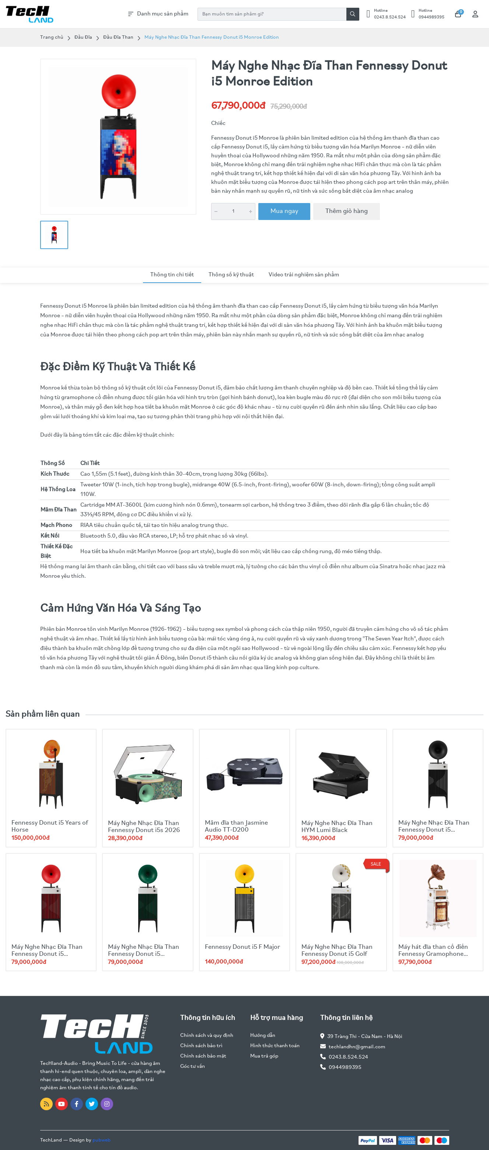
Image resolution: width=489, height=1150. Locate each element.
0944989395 (345, 1067)
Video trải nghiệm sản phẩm (304, 275)
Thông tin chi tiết (172, 275)
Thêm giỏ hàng (346, 211)
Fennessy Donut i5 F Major (242, 947)
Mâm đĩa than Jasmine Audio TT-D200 (236, 826)
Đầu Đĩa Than (118, 37)
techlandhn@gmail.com (357, 1047)
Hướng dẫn (262, 1035)
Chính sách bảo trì (201, 1046)
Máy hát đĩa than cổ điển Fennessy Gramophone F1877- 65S (433, 954)
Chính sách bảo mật (203, 1056)
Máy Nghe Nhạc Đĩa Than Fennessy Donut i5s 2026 (144, 827)
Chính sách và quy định (206, 1035)
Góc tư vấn (192, 1066)
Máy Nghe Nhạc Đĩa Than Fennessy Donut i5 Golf (337, 951)
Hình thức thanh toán (275, 1046)
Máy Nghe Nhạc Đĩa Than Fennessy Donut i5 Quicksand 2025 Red (47, 954)
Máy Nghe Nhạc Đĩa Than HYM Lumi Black (337, 827)
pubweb (101, 1140)
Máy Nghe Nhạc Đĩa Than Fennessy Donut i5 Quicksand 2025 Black (433, 829)
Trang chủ (51, 37)
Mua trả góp (264, 1056)
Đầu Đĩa (83, 37)
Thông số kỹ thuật (231, 275)
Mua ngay (284, 211)
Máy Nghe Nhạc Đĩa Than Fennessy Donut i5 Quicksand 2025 (143, 954)
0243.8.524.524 (348, 1057)
